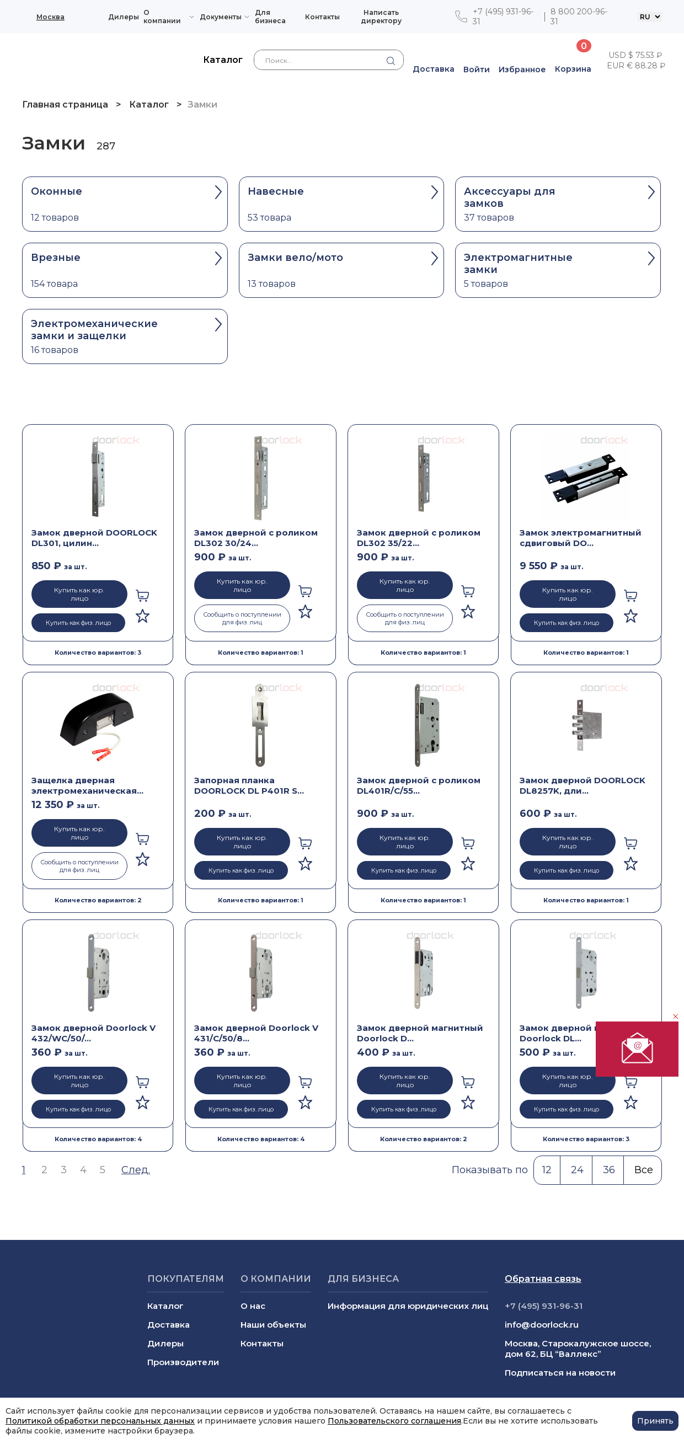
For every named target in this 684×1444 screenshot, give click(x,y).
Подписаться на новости (560, 1372)
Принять (655, 1421)
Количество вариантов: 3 (98, 652)
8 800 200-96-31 (579, 16)
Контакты (322, 17)
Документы (221, 17)
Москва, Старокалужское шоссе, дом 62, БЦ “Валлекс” (578, 1348)
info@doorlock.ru (542, 1324)
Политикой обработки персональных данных (100, 1421)
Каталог (149, 104)
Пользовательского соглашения (394, 1421)
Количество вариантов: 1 (260, 652)
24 (577, 1170)
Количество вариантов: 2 (98, 900)
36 (609, 1170)
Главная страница (66, 104)
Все (643, 1170)
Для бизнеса (270, 16)
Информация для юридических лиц (408, 1306)
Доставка (168, 1324)
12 (547, 1170)
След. (135, 1170)
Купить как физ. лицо (78, 623)
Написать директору (381, 16)
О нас (253, 1306)
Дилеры (123, 17)
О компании (162, 16)
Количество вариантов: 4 (98, 1139)
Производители (183, 1362)
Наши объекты (273, 1324)
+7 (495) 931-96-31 (503, 16)
